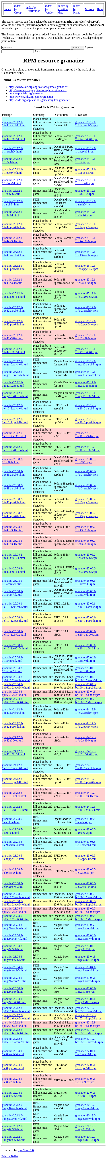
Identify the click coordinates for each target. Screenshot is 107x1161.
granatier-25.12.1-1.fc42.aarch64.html (13, 309)
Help (100, 9)
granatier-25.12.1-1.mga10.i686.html (13, 384)
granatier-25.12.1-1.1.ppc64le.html (12, 171)
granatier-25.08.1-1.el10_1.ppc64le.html (15, 619)
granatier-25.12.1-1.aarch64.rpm (85, 203)
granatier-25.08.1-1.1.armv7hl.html (12, 593)
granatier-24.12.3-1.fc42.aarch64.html (13, 711)
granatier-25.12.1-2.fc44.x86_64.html (13, 137)
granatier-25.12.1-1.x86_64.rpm (85, 213)
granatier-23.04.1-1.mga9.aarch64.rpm (87, 969)
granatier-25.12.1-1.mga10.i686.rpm (86, 384)
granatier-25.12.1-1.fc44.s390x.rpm (85, 239)
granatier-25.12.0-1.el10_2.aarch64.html (15, 407)
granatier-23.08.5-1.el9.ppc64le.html (13, 857)
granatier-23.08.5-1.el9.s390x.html (12, 871)
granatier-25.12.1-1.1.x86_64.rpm (85, 192)
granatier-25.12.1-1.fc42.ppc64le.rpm (86, 323)
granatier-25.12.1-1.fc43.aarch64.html (13, 253)
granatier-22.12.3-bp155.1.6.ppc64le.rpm (88, 1017)
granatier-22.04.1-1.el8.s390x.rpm (85, 1080)
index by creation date (63, 9)
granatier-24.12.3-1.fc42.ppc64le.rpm (86, 725)
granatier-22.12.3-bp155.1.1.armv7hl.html (16, 1040)
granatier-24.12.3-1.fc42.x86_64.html (13, 753)
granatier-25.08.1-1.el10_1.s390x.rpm (87, 633)
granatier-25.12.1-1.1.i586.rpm (85, 160)
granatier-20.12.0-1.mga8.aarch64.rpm (87, 1106)
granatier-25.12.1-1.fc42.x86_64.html (13, 350)
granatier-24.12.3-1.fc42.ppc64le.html (13, 725)
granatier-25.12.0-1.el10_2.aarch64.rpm (88, 407)
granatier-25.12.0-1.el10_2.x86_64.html (15, 448)
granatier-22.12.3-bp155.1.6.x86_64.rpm (88, 1031)
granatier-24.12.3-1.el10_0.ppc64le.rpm (88, 780)
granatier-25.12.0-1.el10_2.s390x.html (14, 434)
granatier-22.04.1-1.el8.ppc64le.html (13, 1066)
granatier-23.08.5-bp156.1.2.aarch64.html (16, 895)
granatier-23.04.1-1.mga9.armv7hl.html (14, 979)
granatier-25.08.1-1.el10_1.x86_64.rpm (87, 647)
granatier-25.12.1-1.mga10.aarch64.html (15, 363)
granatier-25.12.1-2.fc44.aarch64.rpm (86, 124)
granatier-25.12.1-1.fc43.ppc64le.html (13, 267)
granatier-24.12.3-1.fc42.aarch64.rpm (86, 711)
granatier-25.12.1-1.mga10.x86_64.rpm (87, 394)
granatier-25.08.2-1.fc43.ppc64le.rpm (86, 500)
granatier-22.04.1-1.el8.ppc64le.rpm (85, 1066)
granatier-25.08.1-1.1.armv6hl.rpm (85, 582)
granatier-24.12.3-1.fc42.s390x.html (12, 739)
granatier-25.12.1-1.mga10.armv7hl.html (15, 373)
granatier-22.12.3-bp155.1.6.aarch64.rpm (88, 1009)
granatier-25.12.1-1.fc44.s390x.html (12, 239)
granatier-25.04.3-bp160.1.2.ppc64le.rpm (88, 686)
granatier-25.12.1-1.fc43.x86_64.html (13, 295)
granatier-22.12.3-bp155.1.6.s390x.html (15, 1024)
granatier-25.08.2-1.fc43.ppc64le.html (13, 500)
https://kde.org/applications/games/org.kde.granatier (39, 100)
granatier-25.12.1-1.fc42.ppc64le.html (13, 323)
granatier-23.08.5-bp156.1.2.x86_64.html (15, 917)
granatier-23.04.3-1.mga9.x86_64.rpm (87, 958)
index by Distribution (33, 9)
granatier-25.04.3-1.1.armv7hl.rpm (85, 669)
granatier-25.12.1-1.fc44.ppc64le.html (13, 225)
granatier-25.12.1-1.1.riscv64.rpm (85, 181)
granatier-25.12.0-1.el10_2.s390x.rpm (87, 434)
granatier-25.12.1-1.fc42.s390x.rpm (85, 336)
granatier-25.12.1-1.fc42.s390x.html (12, 336)
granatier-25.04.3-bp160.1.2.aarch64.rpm (88, 678)
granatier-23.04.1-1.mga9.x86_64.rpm (87, 1000)
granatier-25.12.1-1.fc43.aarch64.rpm (86, 253)
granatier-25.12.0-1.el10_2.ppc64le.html (15, 420)
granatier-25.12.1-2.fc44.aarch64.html (13, 124)
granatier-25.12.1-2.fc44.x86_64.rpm (86, 137)
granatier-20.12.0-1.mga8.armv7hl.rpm (87, 1117)
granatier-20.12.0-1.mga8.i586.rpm (85, 1127)
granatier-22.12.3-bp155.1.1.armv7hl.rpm (89, 1040)
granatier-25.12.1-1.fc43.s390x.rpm (85, 281)
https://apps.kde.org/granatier (26, 93)
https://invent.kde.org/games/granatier (31, 96)
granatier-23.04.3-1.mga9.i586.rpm (85, 947)
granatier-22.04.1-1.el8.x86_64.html (12, 1094)
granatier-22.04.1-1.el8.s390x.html (12, 1080)
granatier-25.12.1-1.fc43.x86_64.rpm (86, 295)
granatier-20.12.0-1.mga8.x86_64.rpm (87, 1138)
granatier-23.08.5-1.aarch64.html (12, 820)
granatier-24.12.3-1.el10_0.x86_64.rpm (87, 808)
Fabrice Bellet (9, 1156)
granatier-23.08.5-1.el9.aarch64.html (13, 843)
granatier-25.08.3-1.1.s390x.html (12, 460)
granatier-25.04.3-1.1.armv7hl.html (12, 669)
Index (7, 9)
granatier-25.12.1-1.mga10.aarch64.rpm (88, 363)
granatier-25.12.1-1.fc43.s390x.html (12, 281)
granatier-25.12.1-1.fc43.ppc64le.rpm (86, 267)
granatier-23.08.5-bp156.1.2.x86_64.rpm (88, 917)
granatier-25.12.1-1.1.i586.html (12, 160)
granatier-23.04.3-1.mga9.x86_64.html (14, 958)
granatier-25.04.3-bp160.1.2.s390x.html (15, 693)
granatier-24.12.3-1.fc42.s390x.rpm (85, 739)
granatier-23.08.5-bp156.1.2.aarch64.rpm (88, 895)
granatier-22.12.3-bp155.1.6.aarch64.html (16, 1009)
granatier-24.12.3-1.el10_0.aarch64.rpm (88, 766)
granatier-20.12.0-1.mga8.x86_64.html (14, 1138)
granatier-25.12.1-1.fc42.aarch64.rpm (86, 309)
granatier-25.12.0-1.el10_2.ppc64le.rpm (88, 420)
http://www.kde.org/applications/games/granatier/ (38, 90)
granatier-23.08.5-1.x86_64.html (12, 831)
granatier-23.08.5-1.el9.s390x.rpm (85, 871)
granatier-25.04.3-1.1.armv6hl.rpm (85, 659)
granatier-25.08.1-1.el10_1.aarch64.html (15, 605)
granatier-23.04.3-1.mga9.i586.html (12, 947)
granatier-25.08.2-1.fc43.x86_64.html (13, 556)
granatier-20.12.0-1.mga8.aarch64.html (14, 1106)
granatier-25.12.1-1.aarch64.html (12, 203)
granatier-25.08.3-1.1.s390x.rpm (85, 460)
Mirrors (89, 9)
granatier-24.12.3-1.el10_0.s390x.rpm (87, 794)
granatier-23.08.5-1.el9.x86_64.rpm (85, 885)
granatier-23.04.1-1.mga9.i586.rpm (85, 990)
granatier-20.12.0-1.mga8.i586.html (12, 1127)
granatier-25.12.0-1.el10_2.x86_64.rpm (87, 448)
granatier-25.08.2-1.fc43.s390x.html (12, 528)
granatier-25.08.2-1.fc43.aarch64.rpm (86, 473)
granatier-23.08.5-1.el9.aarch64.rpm (85, 843)
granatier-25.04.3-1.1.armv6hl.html (12, 659)
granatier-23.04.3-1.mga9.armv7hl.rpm (87, 937)
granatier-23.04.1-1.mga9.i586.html (12, 990)
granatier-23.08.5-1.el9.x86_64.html (12, 885)
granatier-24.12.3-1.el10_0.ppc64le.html (15, 780)
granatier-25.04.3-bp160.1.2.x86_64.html (15, 700)
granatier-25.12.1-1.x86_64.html (12, 213)
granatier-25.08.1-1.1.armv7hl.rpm (85, 593)
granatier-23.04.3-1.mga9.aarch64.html (14, 926)
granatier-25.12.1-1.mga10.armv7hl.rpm (88, 373)
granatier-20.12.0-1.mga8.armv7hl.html (14, 1117)
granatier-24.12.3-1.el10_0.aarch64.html (15, 766)
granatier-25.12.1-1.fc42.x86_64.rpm (86, 350)
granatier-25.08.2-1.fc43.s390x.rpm (85, 528)
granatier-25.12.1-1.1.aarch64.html (12, 150)
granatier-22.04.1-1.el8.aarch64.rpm (85, 1052)
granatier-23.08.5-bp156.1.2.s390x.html (15, 910)
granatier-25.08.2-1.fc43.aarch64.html (13, 473)
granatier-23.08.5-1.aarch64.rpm (85, 820)
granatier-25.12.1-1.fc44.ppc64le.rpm (86, 225)
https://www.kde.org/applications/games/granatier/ (38, 86)
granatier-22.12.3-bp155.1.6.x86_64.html (15, 1031)
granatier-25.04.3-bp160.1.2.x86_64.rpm (88, 700)
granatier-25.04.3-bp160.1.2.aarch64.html (16, 678)
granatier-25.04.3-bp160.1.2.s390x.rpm (87, 693)
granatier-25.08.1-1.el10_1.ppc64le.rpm (88, 619)
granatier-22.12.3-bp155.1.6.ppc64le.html (16, 1017)
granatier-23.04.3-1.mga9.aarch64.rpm (87, 926)
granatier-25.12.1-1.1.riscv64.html (12, 181)
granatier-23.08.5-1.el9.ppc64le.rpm (85, 857)
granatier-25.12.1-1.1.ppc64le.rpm (85, 171)
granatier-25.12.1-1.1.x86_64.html (12, 192)
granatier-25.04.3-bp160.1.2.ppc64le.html (16, 686)
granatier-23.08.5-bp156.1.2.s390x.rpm (87, 910)
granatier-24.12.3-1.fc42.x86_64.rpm (86, 753)
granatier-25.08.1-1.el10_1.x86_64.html (15, 647)
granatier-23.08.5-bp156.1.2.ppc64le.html (16, 903)
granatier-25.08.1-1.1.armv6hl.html (12, 582)
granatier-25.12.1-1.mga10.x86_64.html (15, 394)
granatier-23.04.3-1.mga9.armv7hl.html (14, 937)
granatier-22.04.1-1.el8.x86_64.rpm (85, 1094)
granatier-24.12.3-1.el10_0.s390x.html (14, 794)
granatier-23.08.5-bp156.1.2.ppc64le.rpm (88, 903)
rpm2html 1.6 (26, 1150)
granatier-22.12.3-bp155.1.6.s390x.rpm (87, 1024)
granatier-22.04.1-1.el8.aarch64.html (13, 1052)
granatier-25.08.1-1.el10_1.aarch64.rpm (88, 605)
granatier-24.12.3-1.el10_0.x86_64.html (15, 808)
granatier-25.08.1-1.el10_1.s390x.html (14, 633)
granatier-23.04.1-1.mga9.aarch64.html (14, 969)
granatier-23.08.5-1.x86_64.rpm (85, 831)
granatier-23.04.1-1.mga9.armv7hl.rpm (87, 979)
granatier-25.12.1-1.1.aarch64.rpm (85, 150)
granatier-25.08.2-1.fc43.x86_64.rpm (86, 556)
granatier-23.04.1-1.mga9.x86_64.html (14, 1000)
